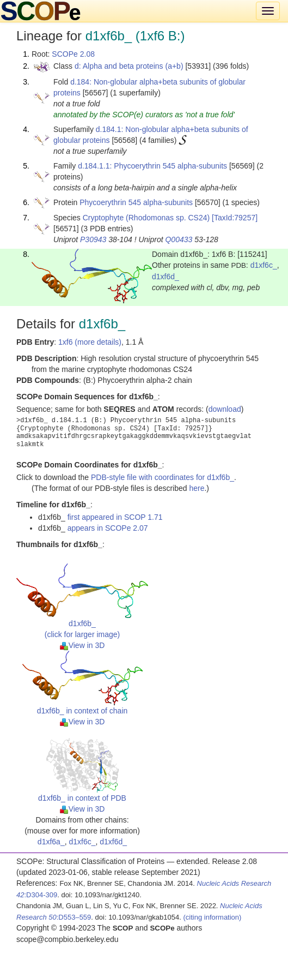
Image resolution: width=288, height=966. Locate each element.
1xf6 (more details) (89, 342)
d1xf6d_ (165, 276)
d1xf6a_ (51, 841)
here (196, 488)
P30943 (93, 239)
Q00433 (178, 239)
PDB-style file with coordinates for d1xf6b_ (162, 477)
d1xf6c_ (263, 265)
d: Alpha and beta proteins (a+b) (129, 66)
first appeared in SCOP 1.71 (115, 517)
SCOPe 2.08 (73, 54)
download (225, 409)
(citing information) (212, 917)
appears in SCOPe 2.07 (108, 528)
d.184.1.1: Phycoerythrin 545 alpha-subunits (152, 165)
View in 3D (82, 645)
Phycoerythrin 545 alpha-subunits (136, 202)
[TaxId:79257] (235, 217)
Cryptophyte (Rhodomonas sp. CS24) (146, 217)
